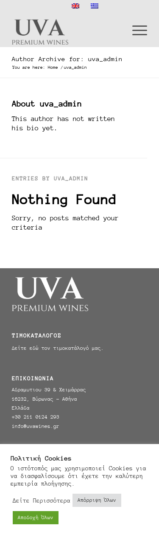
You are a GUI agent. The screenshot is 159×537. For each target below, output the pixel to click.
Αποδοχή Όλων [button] (35, 517)
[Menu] (135, 30)
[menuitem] (135, 30)
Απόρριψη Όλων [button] (97, 500)
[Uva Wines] (66, 30)
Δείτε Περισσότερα (41, 500)
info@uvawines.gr (35, 426)
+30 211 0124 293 (35, 417)
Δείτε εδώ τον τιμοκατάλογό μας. (58, 348)
